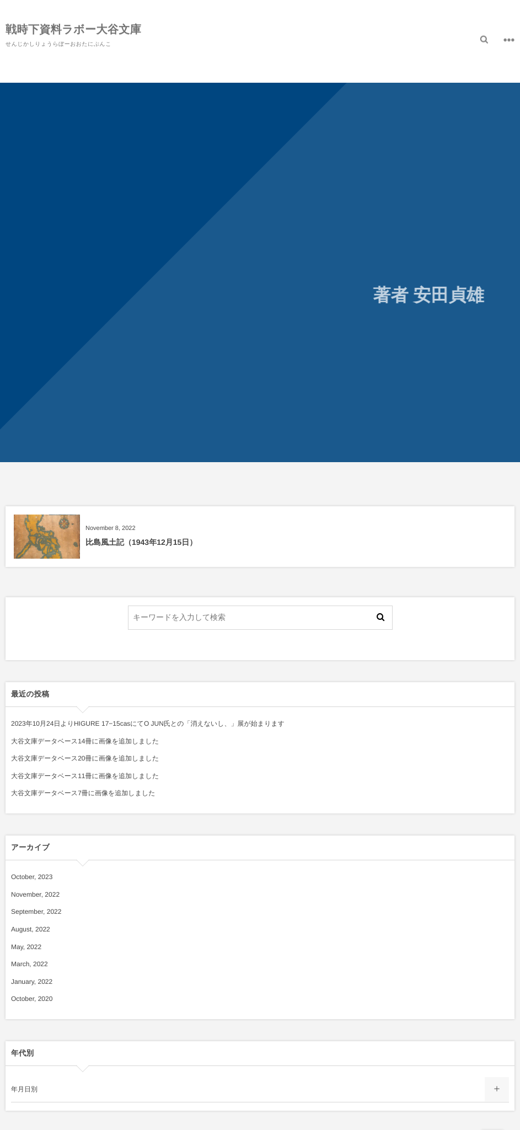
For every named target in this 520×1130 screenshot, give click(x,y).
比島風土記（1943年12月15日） (141, 542)
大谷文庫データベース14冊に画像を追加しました (85, 741)
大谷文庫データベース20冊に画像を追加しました (85, 758)
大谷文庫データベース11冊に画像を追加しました (85, 776)
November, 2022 (35, 894)
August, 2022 (30, 929)
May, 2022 (26, 947)
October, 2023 (31, 877)
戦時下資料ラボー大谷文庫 (73, 28)
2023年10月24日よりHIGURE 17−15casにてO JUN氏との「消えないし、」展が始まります (148, 723)
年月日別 (24, 1089)
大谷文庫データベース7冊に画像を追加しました (83, 793)
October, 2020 (31, 999)
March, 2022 (29, 964)
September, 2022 (36, 911)
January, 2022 (31, 982)
